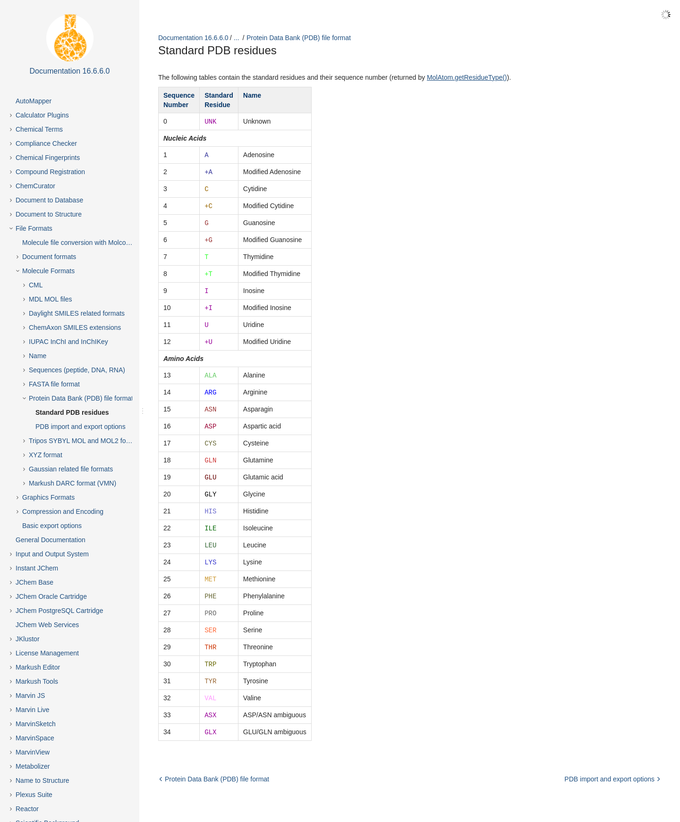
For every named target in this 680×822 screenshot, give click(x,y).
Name (37, 356)
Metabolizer (33, 766)
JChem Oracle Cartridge (51, 596)
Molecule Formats (48, 271)
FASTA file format (54, 384)
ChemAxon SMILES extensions (75, 327)
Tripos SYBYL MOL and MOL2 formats (85, 441)
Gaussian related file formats (71, 469)
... (236, 38)
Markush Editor (38, 667)
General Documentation (50, 540)
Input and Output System (52, 554)
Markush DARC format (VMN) (72, 483)
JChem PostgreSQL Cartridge (59, 610)
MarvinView (33, 752)
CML (36, 285)
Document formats (49, 256)
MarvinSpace (35, 738)
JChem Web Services (47, 625)
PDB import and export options (80, 426)
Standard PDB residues (72, 412)
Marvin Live (33, 709)
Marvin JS (30, 695)
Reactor (27, 809)
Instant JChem (37, 568)
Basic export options (52, 525)
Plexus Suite (34, 794)
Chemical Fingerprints (48, 157)
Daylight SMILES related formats (77, 313)
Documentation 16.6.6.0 (193, 38)
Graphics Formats (48, 497)
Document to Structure (49, 214)
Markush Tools (37, 681)
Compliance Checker (46, 143)
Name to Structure (42, 780)
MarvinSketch (36, 724)
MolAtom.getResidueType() (467, 77)
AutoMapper (33, 101)
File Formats (34, 228)
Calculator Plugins (42, 115)
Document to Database (49, 200)
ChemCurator (35, 186)
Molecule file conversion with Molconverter (84, 242)
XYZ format (45, 455)
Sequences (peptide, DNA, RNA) (77, 370)
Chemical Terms (39, 129)
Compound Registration (50, 172)
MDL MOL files (50, 299)
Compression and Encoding (62, 511)
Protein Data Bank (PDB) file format (81, 398)
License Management (47, 653)
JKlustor (28, 639)
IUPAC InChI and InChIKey (68, 341)
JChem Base (34, 582)
